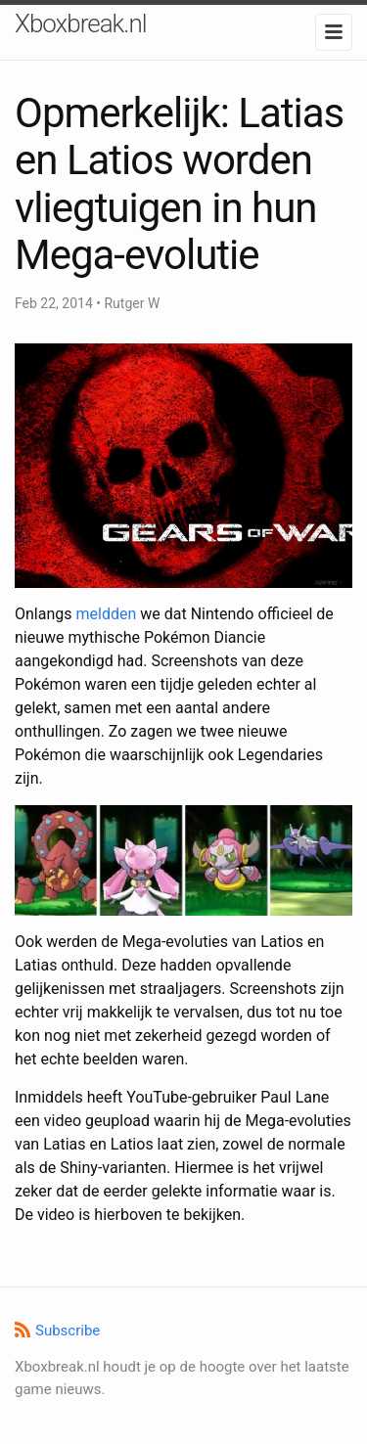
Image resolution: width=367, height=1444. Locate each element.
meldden (105, 614)
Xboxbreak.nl (81, 23)
